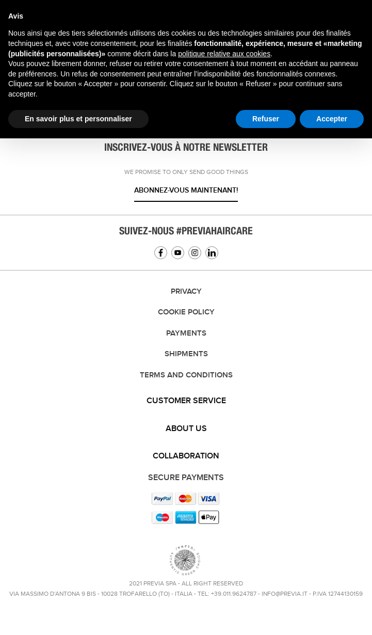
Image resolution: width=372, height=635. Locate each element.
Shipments (186, 354)
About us (186, 429)
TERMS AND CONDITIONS (186, 375)
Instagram (195, 253)
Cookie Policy (186, 312)
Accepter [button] (331, 119)
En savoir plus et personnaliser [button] (78, 119)
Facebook (161, 253)
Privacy (186, 291)
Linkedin (212, 253)
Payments (186, 333)
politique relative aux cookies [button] (224, 54)
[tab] (186, 401)
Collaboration (186, 456)
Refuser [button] (265, 119)
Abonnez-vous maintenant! (186, 190)
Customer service (186, 401)
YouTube (178, 253)
